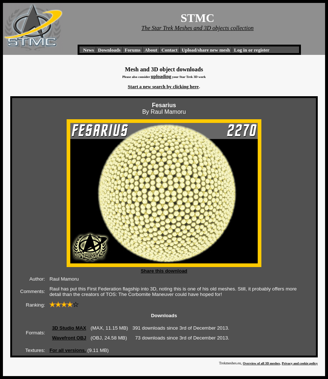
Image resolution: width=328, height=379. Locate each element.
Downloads (109, 50)
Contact (169, 50)
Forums (132, 50)
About (151, 50)
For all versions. (67, 350)
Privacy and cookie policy (300, 363)
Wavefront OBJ (69, 338)
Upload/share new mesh (206, 50)
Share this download (164, 271)
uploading (161, 76)
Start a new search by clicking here (163, 86)
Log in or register (251, 50)
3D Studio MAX (69, 328)
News (88, 50)
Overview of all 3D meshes (261, 363)
